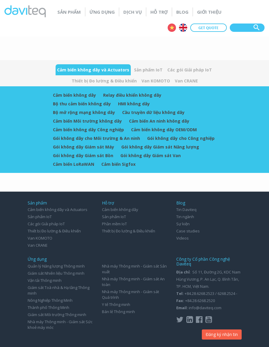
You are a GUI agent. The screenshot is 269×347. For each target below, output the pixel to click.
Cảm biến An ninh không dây (159, 121)
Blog (182, 12)
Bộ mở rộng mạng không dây (84, 112)
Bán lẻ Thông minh (118, 311)
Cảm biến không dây (74, 95)
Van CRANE (186, 81)
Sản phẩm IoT (148, 70)
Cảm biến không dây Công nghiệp (88, 129)
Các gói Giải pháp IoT (189, 70)
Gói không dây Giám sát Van (150, 155)
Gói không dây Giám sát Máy (83, 147)
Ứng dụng (102, 12)
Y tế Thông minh (116, 304)
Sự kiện (183, 223)
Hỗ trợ (159, 12)
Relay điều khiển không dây (132, 95)
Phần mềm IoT (114, 223)
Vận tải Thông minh (45, 280)
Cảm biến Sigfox (118, 164)
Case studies (188, 231)
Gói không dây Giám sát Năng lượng (160, 147)
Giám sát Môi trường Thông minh (57, 314)
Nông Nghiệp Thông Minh (50, 300)
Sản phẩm (69, 12)
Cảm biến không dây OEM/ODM (164, 129)
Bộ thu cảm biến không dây (82, 104)
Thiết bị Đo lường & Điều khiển (104, 81)
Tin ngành (185, 216)
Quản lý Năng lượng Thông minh (56, 266)
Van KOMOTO (155, 81)
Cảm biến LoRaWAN (73, 164)
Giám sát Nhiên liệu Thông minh (56, 273)
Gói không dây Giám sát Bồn (83, 155)
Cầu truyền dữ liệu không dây (153, 112)
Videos (182, 238)
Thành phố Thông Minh (48, 307)
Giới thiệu (209, 12)
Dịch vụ (132, 12)
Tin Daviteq (186, 209)
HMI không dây (134, 104)
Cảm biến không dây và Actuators (93, 70)
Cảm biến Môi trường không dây (87, 121)
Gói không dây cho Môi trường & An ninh (96, 138)
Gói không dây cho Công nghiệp (181, 138)
